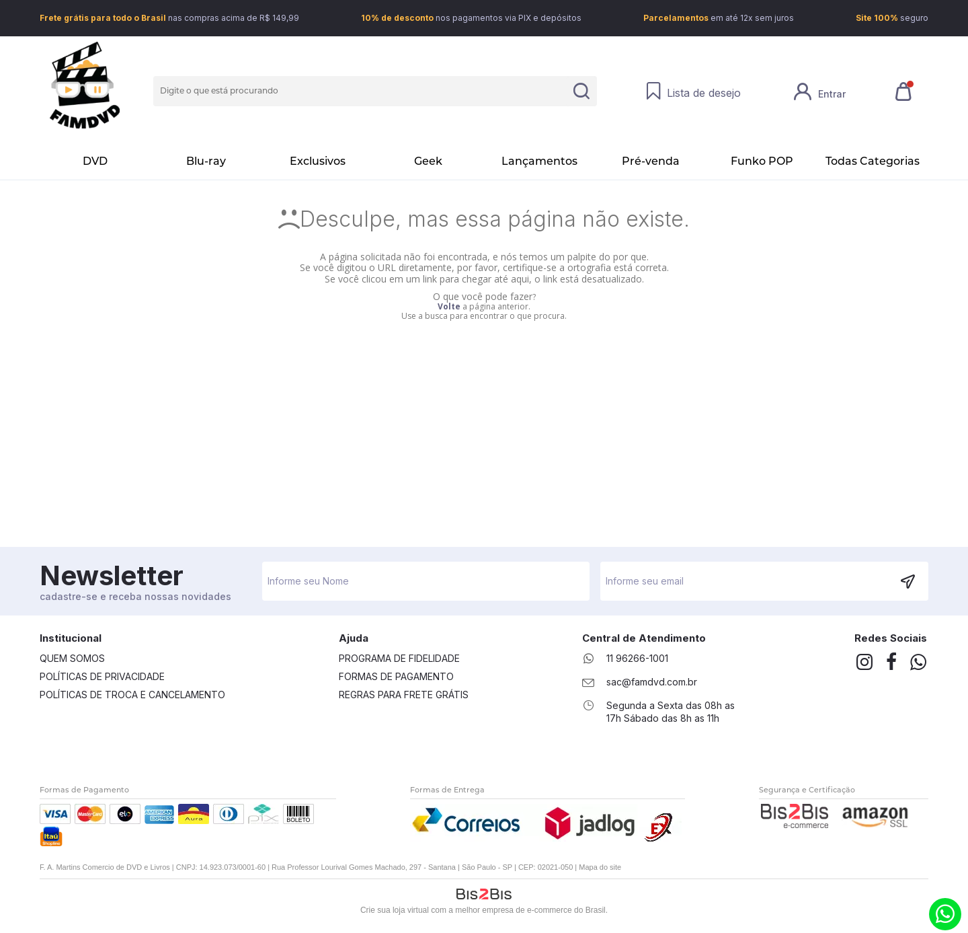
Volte (449, 306)
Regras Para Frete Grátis (404, 694)
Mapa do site (600, 867)
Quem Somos (72, 658)
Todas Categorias (872, 161)
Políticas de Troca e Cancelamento (132, 694)
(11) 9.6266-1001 (945, 914)
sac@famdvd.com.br (651, 681)
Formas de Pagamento (396, 676)
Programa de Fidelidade (399, 658)
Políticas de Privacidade (102, 676)
